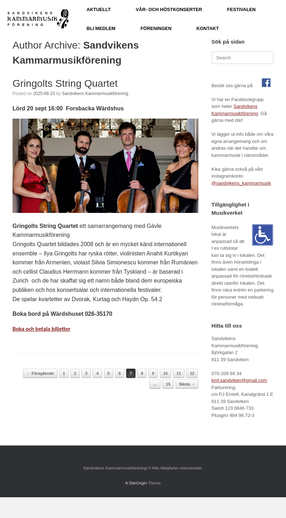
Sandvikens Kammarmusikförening (95, 93)
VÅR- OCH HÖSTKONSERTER (169, 9)
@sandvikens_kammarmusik (241, 183)
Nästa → (187, 384)
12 (192, 373)
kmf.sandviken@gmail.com (239, 380)
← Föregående (40, 373)
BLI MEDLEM (101, 28)
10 (165, 373)
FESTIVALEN (241, 9)
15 (168, 384)
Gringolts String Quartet (65, 83)
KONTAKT (208, 28)
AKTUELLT (99, 9)
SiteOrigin (138, 483)
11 (179, 373)
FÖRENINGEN (156, 28)
